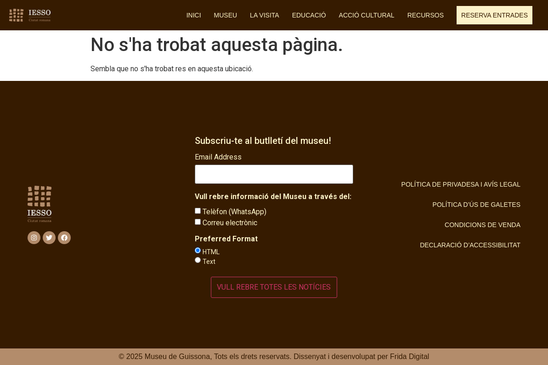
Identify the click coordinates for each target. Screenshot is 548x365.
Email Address (218, 157)
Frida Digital (409, 356)
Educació (309, 15)
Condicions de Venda (482, 224)
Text (209, 261)
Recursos (425, 15)
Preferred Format (226, 239)
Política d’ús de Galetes (476, 204)
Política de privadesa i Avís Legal (460, 184)
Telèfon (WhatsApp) (234, 211)
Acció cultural (367, 15)
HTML (211, 252)
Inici (193, 15)
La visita (264, 15)
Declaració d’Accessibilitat (470, 245)
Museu (225, 15)
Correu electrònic (230, 222)
